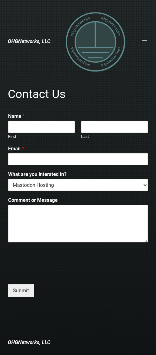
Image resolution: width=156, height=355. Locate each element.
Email (16, 149)
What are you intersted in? (37, 174)
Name (16, 116)
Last (85, 136)
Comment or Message (33, 200)
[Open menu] (144, 42)
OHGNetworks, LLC (29, 41)
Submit (21, 291)
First (12, 136)
